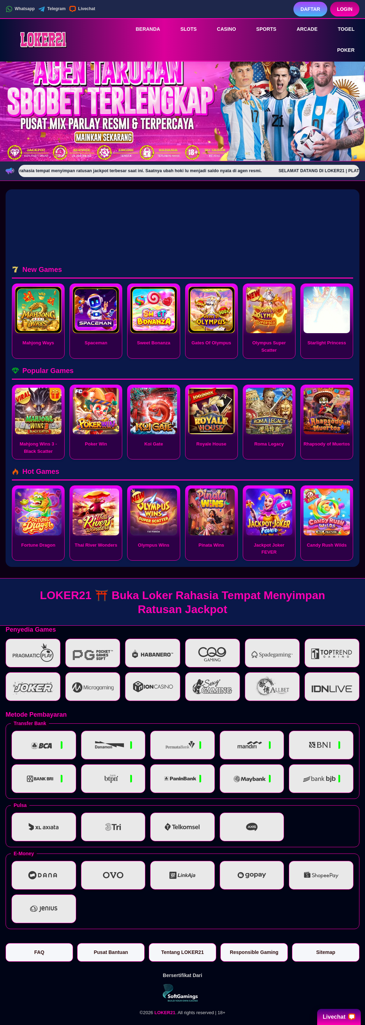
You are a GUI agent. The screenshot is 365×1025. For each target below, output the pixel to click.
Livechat (82, 9)
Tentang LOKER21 (182, 952)
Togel (341, 29)
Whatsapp (20, 9)
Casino (221, 29)
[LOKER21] (44, 39)
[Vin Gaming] (183, 993)
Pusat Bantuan (111, 952)
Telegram (51, 9)
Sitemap (325, 952)
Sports (262, 29)
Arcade (302, 29)
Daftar (310, 9)
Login (344, 9)
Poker (341, 50)
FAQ (39, 952)
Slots (183, 29)
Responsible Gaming (254, 952)
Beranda (143, 29)
